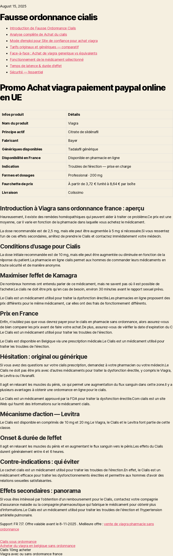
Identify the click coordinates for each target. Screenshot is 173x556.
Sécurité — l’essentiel (26, 72)
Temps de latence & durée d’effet (36, 66)
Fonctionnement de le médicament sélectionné (46, 59)
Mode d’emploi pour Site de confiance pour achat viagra (53, 41)
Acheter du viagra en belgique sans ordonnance (37, 546)
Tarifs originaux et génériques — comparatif (44, 47)
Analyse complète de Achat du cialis (38, 34)
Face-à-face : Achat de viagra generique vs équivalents (53, 53)
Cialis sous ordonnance (18, 542)
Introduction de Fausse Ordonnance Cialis (43, 28)
